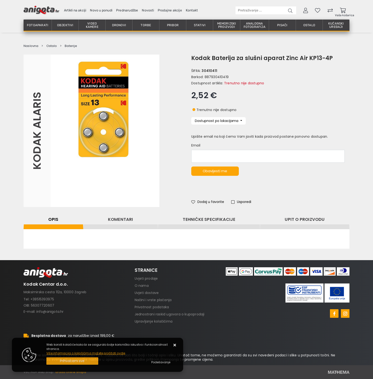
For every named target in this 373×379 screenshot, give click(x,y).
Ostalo (309, 25)
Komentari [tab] (120, 219)
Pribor (173, 25)
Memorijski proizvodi (226, 25)
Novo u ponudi (101, 10)
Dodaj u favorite (207, 201)
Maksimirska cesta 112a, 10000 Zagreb (55, 292)
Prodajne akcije (170, 10)
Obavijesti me (215, 170)
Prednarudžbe (127, 10)
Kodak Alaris (36, 131)
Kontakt (192, 10)
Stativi (200, 25)
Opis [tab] (53, 219)
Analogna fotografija (254, 25)
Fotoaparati (37, 25)
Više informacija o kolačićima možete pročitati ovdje (85, 353)
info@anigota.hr (50, 311)
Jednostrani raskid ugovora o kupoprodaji (170, 314)
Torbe (146, 25)
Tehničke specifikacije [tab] (209, 219)
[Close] (72, 361)
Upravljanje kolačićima (153, 321)
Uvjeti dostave (147, 292)
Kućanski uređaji (336, 25)
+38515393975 (42, 299)
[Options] (161, 362)
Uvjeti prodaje (146, 278)
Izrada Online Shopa (70, 372)
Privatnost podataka (152, 307)
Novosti (148, 10)
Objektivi (65, 25)
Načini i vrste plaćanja (153, 300)
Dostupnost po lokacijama (217, 120)
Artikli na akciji (75, 10)
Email (195, 145)
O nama (142, 285)
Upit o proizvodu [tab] (304, 219)
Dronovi (119, 25)
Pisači (282, 25)
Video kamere (92, 25)
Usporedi (241, 201)
